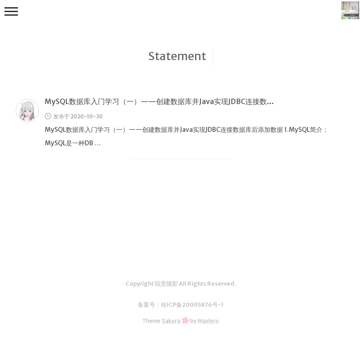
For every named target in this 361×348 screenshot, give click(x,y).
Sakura (171, 321)
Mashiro (208, 321)
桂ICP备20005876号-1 (192, 305)
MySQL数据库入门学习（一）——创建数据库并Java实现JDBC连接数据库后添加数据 (181, 101)
